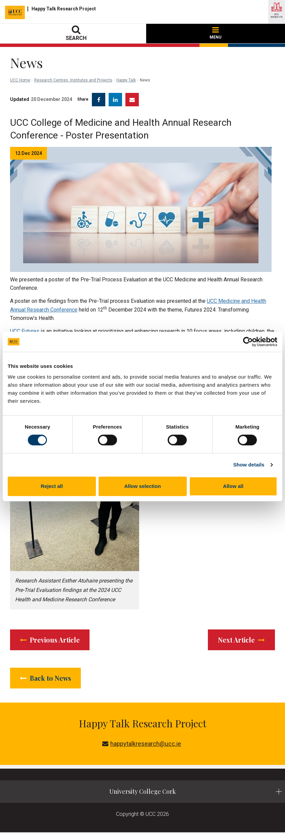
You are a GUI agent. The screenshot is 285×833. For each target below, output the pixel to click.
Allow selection (142, 486)
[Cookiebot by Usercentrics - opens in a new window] (248, 342)
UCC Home (20, 80)
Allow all (233, 486)
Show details (249, 464)
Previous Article (51, 639)
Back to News (46, 678)
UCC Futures (24, 331)
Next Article (241, 639)
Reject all (52, 486)
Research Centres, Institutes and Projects (73, 80)
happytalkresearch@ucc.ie (141, 744)
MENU (215, 33)
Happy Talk (126, 80)
